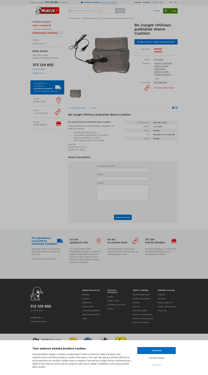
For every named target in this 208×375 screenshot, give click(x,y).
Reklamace (87, 302)
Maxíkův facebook (38, 321)
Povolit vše (156, 351)
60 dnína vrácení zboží (40, 111)
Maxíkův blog (113, 301)
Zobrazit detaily (156, 358)
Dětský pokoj (160, 69)
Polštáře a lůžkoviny (163, 74)
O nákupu (154, 2)
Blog (161, 2)
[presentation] (123, 206)
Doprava (86, 298)
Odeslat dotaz (123, 217)
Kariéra (110, 309)
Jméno (100, 174)
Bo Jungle (158, 59)
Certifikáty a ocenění (116, 305)
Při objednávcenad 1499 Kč (46, 87)
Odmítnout (156, 365)
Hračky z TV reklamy (141, 322)
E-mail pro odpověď (105, 166)
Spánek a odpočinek (43, 29)
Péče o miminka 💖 (42, 25)
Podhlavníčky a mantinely (44, 33)
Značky (36, 40)
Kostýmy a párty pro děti (142, 318)
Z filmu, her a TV (39, 44)
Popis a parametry (78, 108)
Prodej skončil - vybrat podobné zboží (156, 42)
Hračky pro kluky (161, 66)
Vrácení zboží (88, 306)
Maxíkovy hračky (74, 18)
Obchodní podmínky (91, 310)
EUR (175, 2)
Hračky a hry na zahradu (142, 314)
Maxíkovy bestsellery (141, 298)
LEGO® (136, 302)
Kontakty (86, 295)
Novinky (136, 306)
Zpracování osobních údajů (91, 316)
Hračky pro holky (161, 71)
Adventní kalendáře (141, 295)
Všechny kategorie (42, 22)
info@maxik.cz (39, 73)
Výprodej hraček (140, 310)
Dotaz (94, 108)
